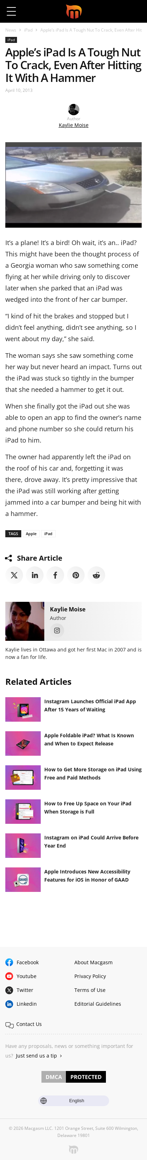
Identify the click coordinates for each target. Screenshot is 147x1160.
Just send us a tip (36, 1055)
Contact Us (29, 1024)
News (10, 30)
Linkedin (27, 1003)
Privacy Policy (90, 976)
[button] (135, 11)
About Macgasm (93, 962)
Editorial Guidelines (97, 1003)
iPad (28, 30)
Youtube (26, 976)
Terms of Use (90, 990)
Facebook (28, 962)
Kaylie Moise (74, 125)
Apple (31, 533)
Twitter (25, 990)
